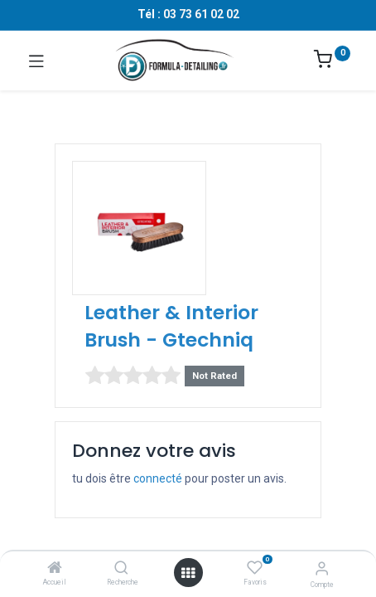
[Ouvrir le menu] (188, 573)
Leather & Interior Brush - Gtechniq (171, 325)
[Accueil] (54, 568)
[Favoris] (254, 568)
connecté (157, 478)
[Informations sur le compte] (322, 568)
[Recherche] (121, 568)
